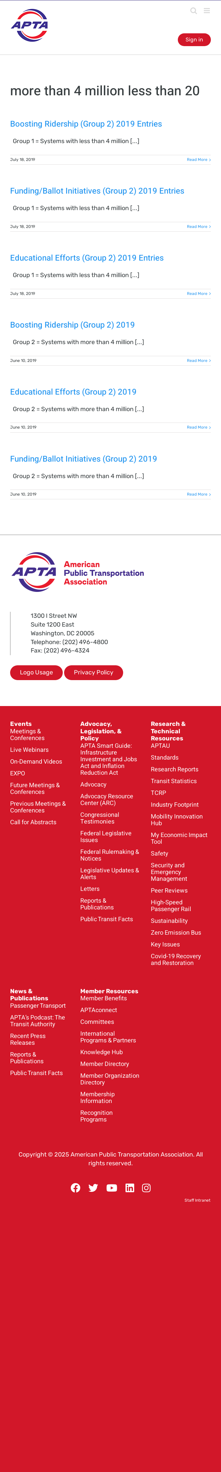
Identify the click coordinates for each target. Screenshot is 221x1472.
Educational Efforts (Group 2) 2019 (73, 392)
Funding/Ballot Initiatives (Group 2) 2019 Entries (97, 191)
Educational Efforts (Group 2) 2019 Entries (87, 258)
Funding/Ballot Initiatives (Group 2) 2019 (83, 459)
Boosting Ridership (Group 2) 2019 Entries (86, 124)
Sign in (194, 39)
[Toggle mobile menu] (207, 10)
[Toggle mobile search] (193, 10)
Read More (197, 159)
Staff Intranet (198, 1200)
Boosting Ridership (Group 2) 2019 (72, 325)
